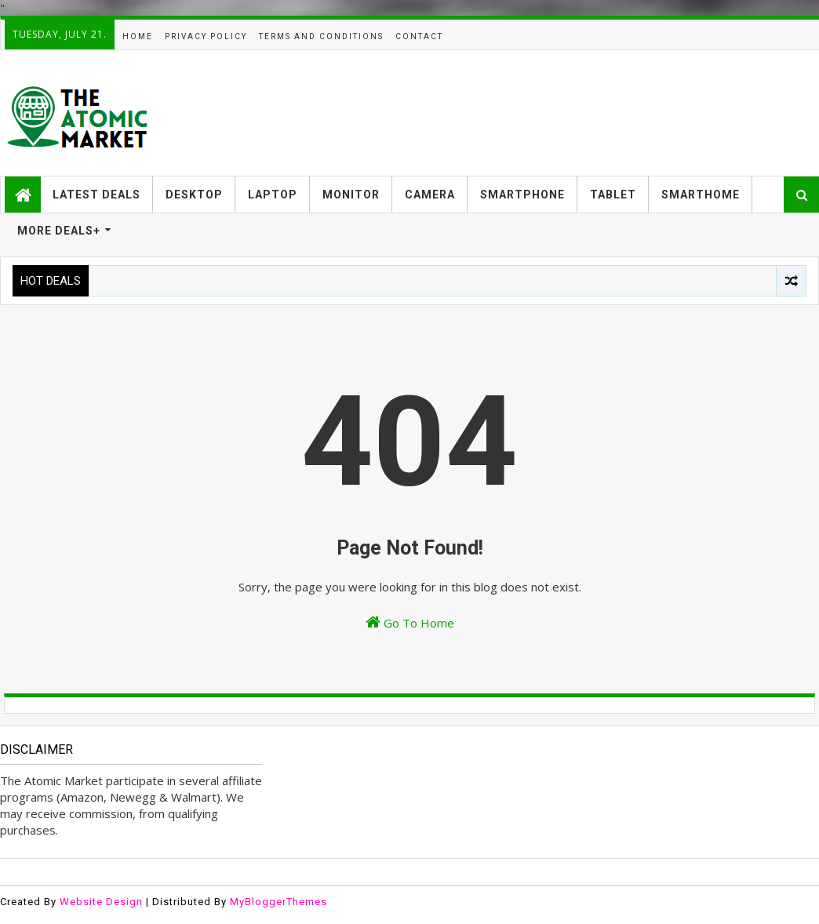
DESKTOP (194, 194)
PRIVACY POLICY (206, 36)
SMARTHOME (700, 194)
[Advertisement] (529, 113)
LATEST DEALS (96, 194)
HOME (137, 36)
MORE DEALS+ (58, 230)
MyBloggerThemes (278, 902)
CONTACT (419, 36)
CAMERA (430, 194)
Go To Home (410, 622)
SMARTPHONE (522, 194)
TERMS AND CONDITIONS (321, 36)
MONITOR (351, 194)
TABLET (613, 194)
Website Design (101, 902)
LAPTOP (272, 194)
